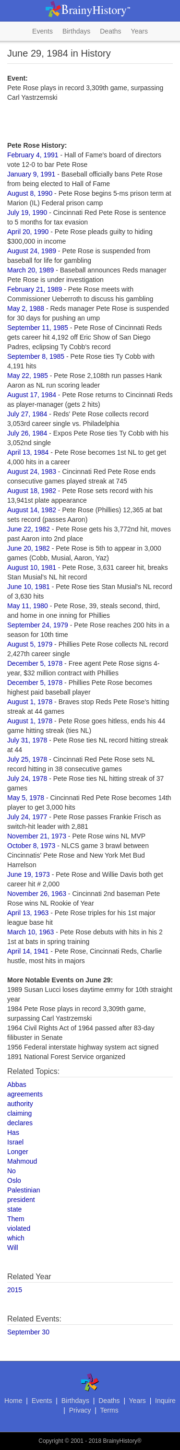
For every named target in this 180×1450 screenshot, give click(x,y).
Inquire (165, 1400)
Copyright (50, 1441)
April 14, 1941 (27, 951)
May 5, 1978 (25, 798)
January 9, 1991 (31, 174)
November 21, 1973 (36, 836)
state (14, 1209)
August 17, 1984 (31, 395)
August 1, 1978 (29, 702)
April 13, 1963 (27, 913)
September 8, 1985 (35, 356)
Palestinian (23, 1190)
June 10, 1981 (28, 586)
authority (20, 1104)
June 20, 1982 (28, 548)
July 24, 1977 (27, 817)
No (11, 1171)
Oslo (14, 1180)
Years (139, 31)
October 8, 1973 (31, 845)
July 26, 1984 (27, 433)
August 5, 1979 (29, 644)
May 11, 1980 (27, 606)
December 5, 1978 (34, 663)
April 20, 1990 (27, 232)
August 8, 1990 (29, 193)
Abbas (16, 1084)
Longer (17, 1151)
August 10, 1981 (31, 567)
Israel (15, 1142)
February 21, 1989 (34, 289)
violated (18, 1228)
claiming (19, 1113)
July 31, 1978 (27, 740)
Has (13, 1132)
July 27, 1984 (27, 414)
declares (20, 1123)
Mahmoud (22, 1161)
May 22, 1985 (27, 375)
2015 (14, 1290)
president (21, 1199)
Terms (109, 1410)
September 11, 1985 (37, 327)
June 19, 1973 (28, 874)
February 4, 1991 (33, 155)
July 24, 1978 (27, 778)
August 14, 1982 (31, 510)
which (15, 1238)
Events (42, 31)
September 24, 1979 (37, 625)
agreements (25, 1094)
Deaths (110, 31)
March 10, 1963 (30, 932)
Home (13, 1400)
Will (12, 1247)
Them (15, 1219)
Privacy (80, 1410)
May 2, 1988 (25, 308)
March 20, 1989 (30, 270)
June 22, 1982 (28, 529)
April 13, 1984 (27, 452)
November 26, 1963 (36, 893)
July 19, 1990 (27, 212)
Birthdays (76, 31)
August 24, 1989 (31, 251)
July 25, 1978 (27, 759)
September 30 (28, 1332)
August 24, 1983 (31, 471)
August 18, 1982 (31, 491)
